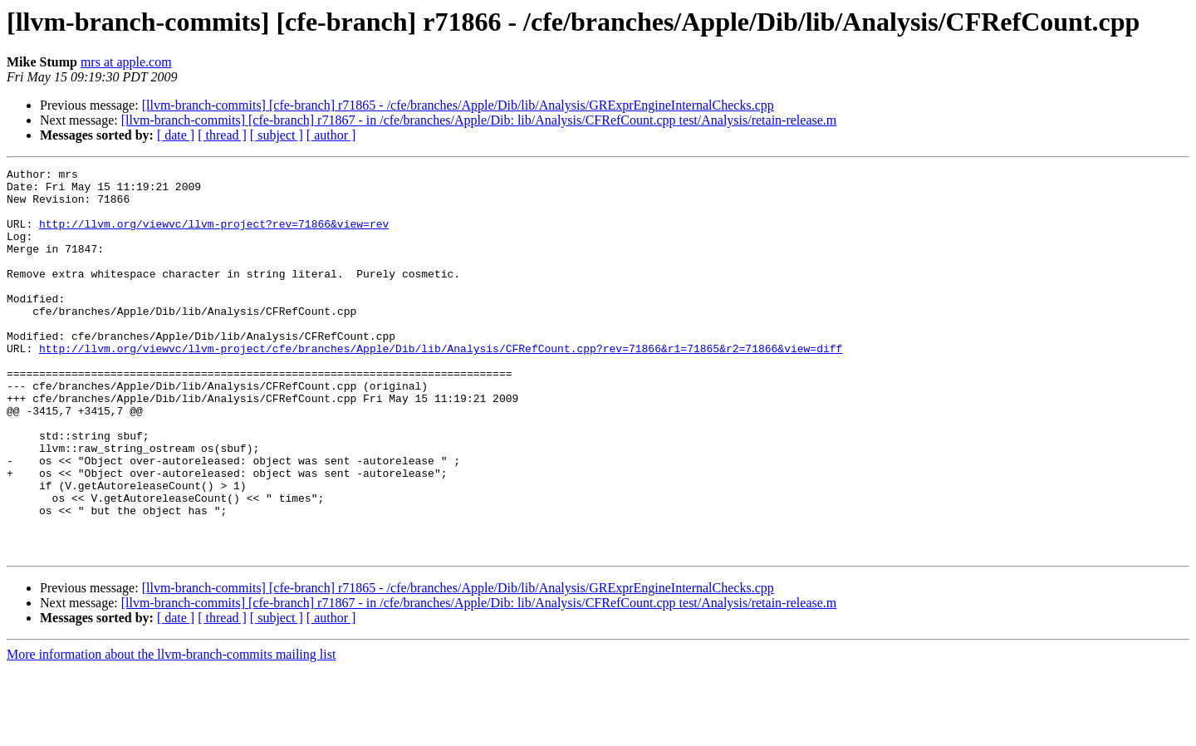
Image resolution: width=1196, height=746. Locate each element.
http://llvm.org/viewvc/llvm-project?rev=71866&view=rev (214, 235)
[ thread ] (222, 135)
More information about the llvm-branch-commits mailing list (171, 731)
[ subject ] (276, 135)
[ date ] (175, 135)
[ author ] (331, 135)
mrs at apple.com (126, 62)
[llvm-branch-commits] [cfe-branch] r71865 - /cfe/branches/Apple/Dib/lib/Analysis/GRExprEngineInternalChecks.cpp (458, 105)
